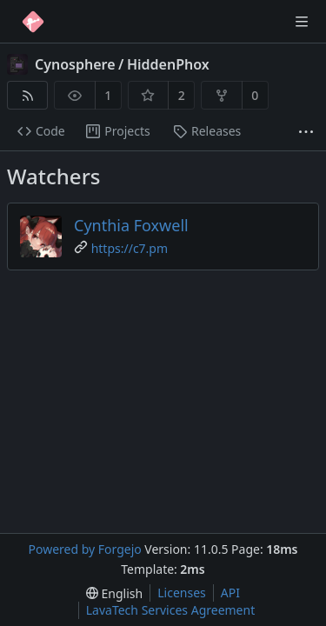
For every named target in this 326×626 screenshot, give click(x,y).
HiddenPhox (168, 64)
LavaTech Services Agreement (170, 610)
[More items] (306, 131)
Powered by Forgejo (84, 549)
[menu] (114, 593)
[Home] (33, 21)
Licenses (181, 592)
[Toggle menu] (301, 21)
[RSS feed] (27, 95)
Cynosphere (75, 64)
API (230, 592)
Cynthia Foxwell (131, 225)
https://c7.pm (129, 248)
